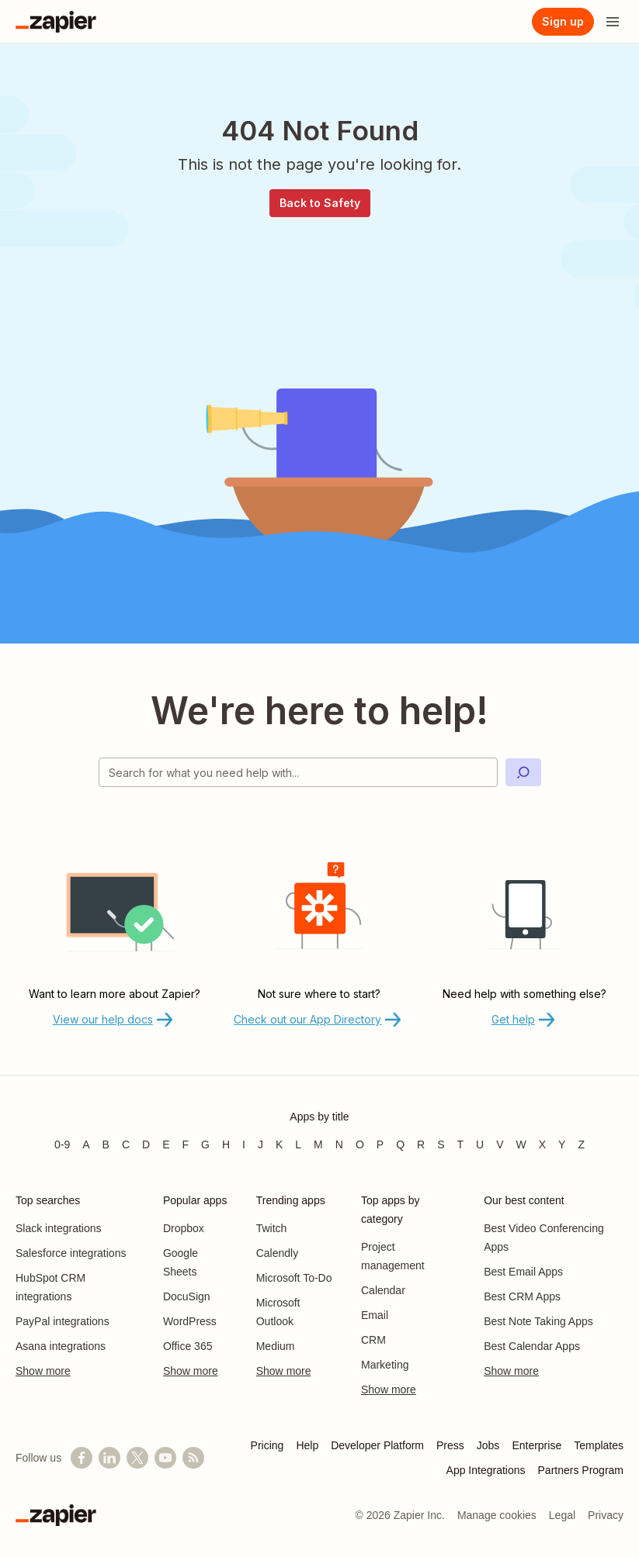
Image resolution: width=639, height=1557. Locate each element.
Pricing (267, 1445)
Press (450, 1445)
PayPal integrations (62, 1321)
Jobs (488, 1445)
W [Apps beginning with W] (521, 1144)
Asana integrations (61, 1346)
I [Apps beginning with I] (243, 1144)
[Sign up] (563, 22)
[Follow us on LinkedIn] (109, 1458)
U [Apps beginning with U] (480, 1144)
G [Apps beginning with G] (205, 1144)
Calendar (383, 1290)
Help (307, 1445)
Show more (43, 1371)
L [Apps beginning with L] (298, 1144)
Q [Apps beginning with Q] (400, 1144)
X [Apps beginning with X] (542, 1144)
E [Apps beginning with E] (165, 1144)
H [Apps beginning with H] (226, 1144)
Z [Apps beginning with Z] (581, 1144)
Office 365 (188, 1346)
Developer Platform (377, 1445)
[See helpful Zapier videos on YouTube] (165, 1458)
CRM (373, 1340)
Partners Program (580, 1470)
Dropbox (183, 1228)
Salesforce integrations (71, 1253)
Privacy (605, 1515)
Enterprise (536, 1445)
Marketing (384, 1364)
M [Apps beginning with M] (318, 1144)
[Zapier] (56, 22)
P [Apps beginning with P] (380, 1144)
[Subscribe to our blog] (193, 1458)
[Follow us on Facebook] (81, 1458)
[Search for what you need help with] (298, 772)
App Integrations (486, 1470)
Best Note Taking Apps (538, 1321)
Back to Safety (320, 202)
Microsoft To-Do (294, 1278)
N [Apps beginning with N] (339, 1144)
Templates (598, 1445)
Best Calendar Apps (532, 1346)
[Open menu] (613, 22)
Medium (275, 1346)
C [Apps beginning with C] (126, 1144)
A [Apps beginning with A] (85, 1144)
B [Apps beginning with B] (105, 1144)
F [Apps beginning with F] (185, 1144)
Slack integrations (59, 1228)
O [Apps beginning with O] (360, 1144)
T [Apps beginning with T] (460, 1144)
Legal (562, 1515)
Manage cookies (497, 1515)
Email (374, 1315)
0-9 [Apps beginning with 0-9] (62, 1144)
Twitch (271, 1228)
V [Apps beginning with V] (499, 1144)
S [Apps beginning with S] (440, 1144)
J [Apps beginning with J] (260, 1144)
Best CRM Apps (522, 1296)
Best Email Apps (523, 1271)
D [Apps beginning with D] (146, 1144)
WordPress (190, 1321)
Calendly (277, 1253)
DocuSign (186, 1296)
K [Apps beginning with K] (279, 1144)
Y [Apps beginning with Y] (561, 1144)
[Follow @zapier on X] (137, 1458)
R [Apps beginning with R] (421, 1144)
